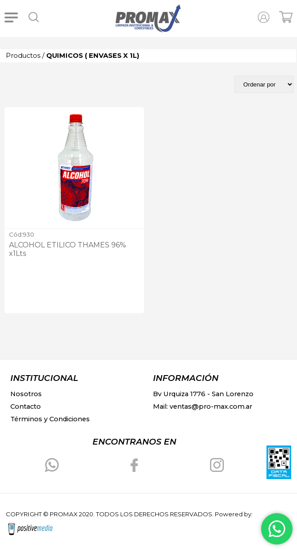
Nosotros (26, 394)
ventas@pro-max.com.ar (211, 406)
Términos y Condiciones (50, 419)
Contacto (25, 406)
